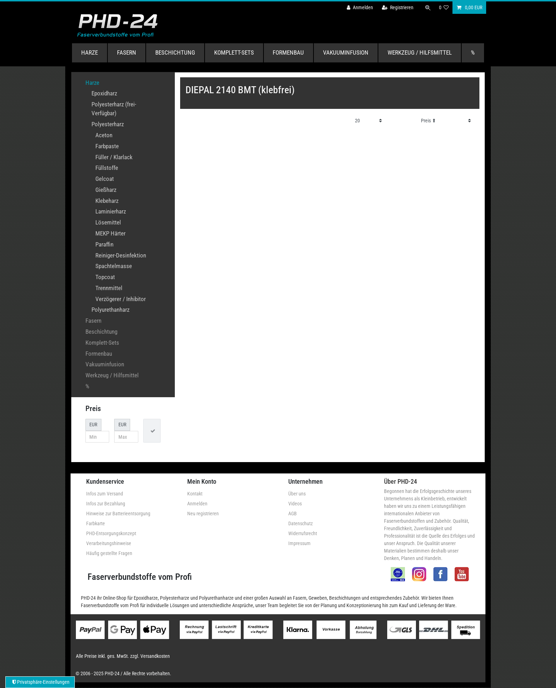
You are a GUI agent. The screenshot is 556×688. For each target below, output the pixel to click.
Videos (295, 503)
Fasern (126, 52)
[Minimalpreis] (97, 437)
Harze (89, 52)
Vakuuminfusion (345, 52)
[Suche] (428, 7)
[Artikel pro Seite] (368, 121)
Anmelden (197, 503)
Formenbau (288, 52)
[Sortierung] (446, 121)
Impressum (299, 543)
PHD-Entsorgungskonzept (111, 533)
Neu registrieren (203, 513)
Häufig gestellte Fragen (109, 553)
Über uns (297, 493)
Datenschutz (300, 523)
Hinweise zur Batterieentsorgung (118, 513)
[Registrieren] (397, 7)
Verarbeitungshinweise (108, 543)
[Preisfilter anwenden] (152, 431)
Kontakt (194, 493)
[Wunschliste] (444, 7)
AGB (292, 513)
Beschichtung (175, 52)
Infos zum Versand (104, 493)
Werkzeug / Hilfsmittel (420, 52)
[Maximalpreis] (126, 437)
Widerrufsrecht (302, 533)
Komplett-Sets (234, 52)
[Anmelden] (360, 7)
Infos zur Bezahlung (105, 503)
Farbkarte (95, 523)
